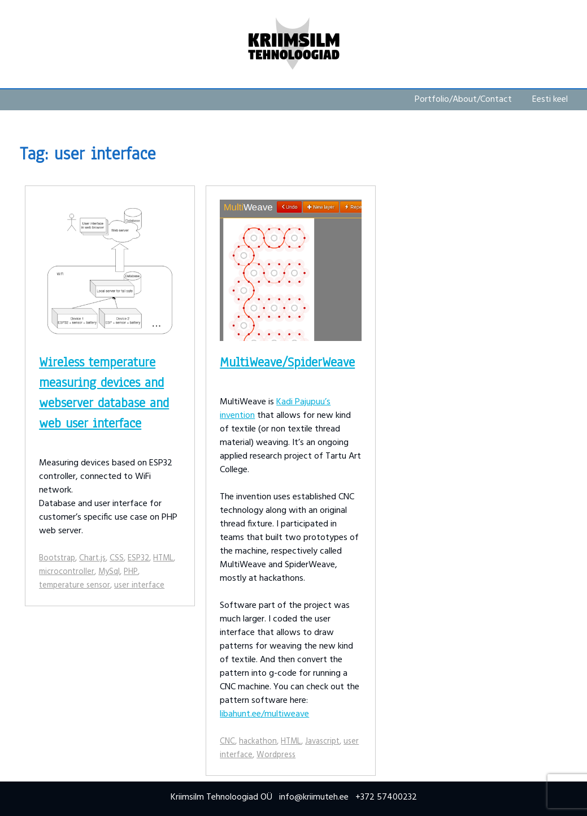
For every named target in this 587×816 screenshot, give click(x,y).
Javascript (322, 741)
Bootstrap (57, 558)
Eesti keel (550, 99)
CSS (117, 558)
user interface (139, 585)
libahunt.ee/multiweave (264, 714)
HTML (163, 558)
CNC (227, 741)
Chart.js (92, 558)
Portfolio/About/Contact (463, 99)
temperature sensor (74, 585)
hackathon (258, 741)
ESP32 (138, 558)
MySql (109, 571)
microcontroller (66, 571)
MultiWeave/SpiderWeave (287, 362)
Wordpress (275, 755)
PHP (131, 571)
